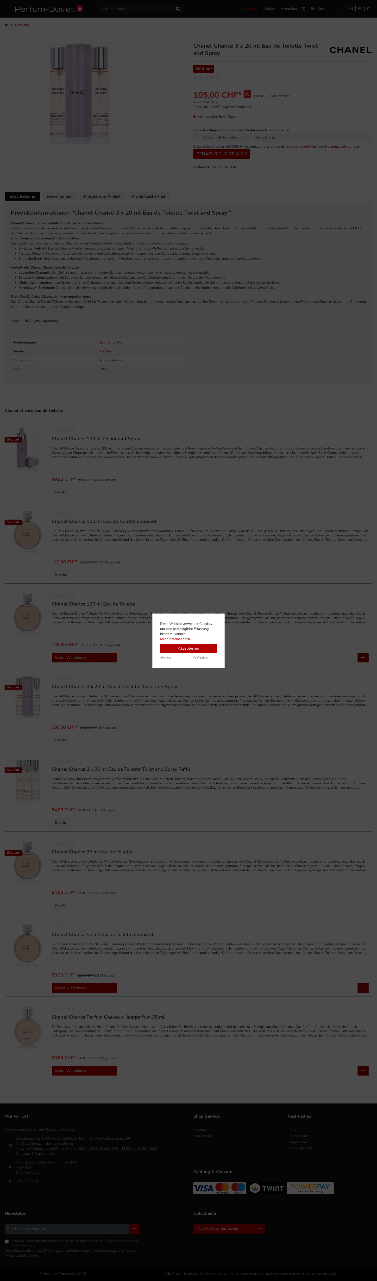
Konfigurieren (201, 658)
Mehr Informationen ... (176, 639)
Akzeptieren (188, 648)
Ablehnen (165, 658)
